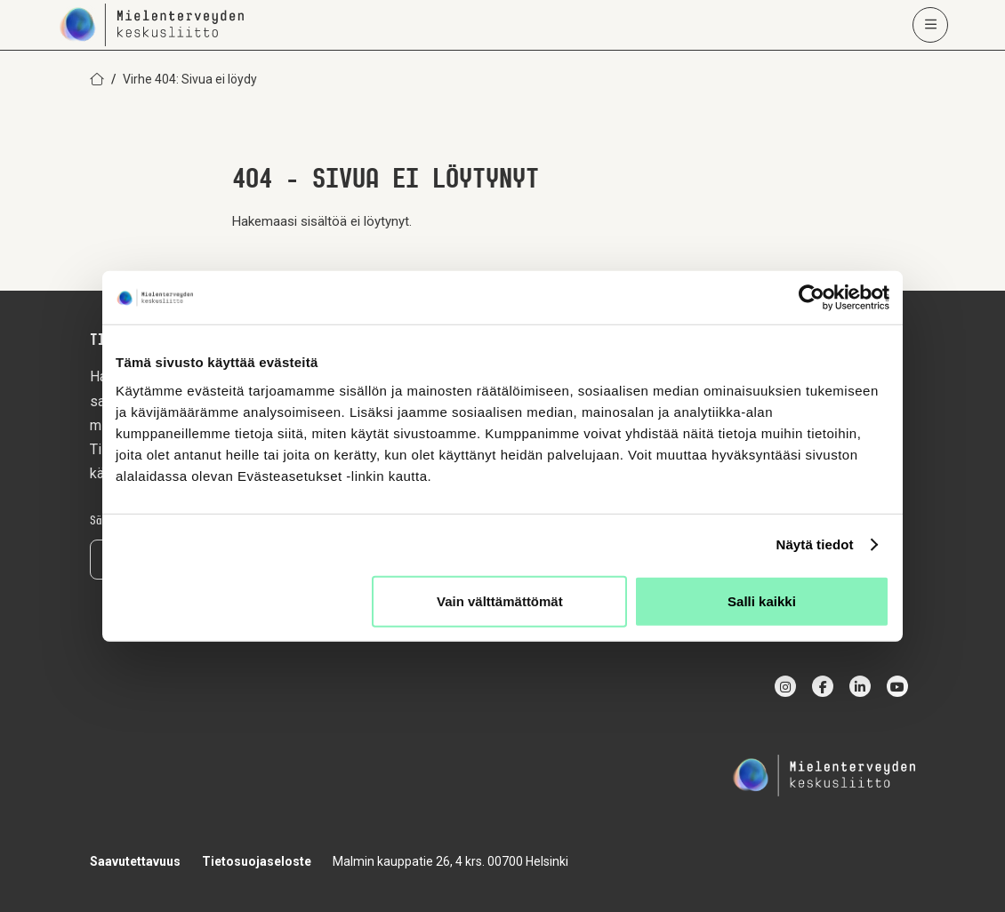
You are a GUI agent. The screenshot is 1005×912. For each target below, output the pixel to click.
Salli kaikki (762, 600)
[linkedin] (860, 686)
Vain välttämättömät (500, 600)
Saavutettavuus (135, 861)
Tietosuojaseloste (256, 861)
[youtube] (897, 686)
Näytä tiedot (815, 544)
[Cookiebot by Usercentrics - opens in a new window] (811, 297)
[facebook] (822, 686)
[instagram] (785, 686)
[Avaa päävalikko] (930, 25)
